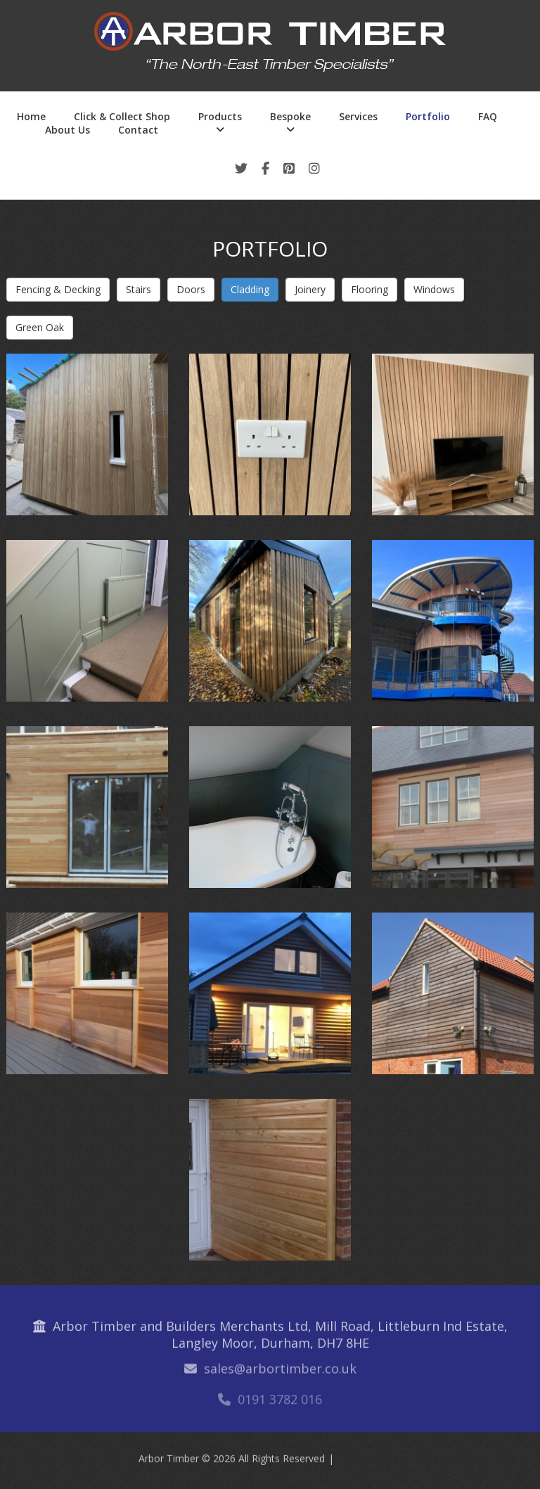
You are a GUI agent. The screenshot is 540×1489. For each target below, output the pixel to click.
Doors (190, 289)
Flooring (369, 289)
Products (220, 116)
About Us (67, 129)
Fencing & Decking (58, 289)
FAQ (487, 116)
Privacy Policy (371, 1462)
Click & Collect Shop (122, 116)
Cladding (250, 289)
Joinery (310, 289)
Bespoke (290, 116)
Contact (138, 129)
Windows (434, 289)
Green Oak (39, 327)
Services (358, 116)
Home (31, 116)
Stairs (138, 289)
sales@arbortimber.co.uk (280, 1374)
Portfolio (428, 116)
